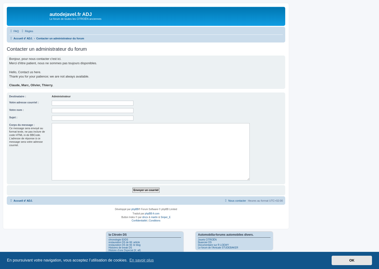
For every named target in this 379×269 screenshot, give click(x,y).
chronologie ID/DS (118, 239)
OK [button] (352, 260)
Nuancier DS (205, 242)
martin (154, 217)
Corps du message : (22, 124)
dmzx (145, 217)
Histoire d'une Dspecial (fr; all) (125, 250)
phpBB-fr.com (152, 213)
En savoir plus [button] (141, 260)
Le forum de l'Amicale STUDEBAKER (218, 247)
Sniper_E (166, 217)
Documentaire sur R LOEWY (213, 245)
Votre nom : (16, 109)
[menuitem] (14, 31)
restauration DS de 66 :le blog (124, 245)
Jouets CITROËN (207, 239)
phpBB (134, 209)
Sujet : (13, 117)
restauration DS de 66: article (124, 242)
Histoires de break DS (120, 247)
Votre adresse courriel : (24, 102)
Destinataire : (17, 96)
